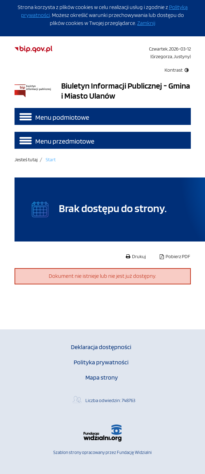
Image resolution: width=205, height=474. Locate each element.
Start (51, 159)
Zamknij (146, 23)
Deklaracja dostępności (101, 346)
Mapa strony (101, 377)
